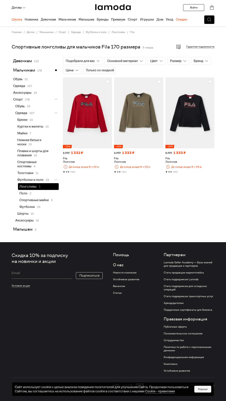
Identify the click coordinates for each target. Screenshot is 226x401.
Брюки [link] (22, 120)
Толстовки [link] (25, 173)
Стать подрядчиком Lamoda (181, 279)
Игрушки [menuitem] (147, 19)
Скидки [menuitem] (181, 19)
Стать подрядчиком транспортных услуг (188, 296)
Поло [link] (23, 193)
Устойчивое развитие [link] (126, 279)
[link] (113, 7)
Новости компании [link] (124, 272)
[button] (209, 19)
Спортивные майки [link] (34, 200)
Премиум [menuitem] (118, 19)
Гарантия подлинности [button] (200, 46)
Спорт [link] (62, 32)
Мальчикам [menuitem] (67, 19)
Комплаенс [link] (171, 364)
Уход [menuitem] (169, 19)
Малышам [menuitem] (86, 19)
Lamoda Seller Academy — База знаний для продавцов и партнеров (188, 264)
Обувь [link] (18, 79)
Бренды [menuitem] (103, 19)
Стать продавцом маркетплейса (184, 272)
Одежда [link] (76, 32)
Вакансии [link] (119, 286)
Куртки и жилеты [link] (30, 126)
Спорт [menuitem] (133, 19)
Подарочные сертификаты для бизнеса (188, 310)
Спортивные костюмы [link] (27, 164)
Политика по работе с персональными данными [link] (187, 348)
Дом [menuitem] (160, 19)
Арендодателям (174, 303)
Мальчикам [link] (46, 32)
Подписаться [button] (89, 275)
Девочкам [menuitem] (48, 19)
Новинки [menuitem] (31, 19)
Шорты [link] (23, 213)
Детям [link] (31, 32)
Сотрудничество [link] (174, 340)
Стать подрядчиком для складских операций (185, 287)
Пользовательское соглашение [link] (183, 333)
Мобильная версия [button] (202, 385)
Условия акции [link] (21, 285)
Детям (19, 7)
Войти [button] (193, 7)
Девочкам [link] (22, 60)
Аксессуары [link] (22, 93)
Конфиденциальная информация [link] (184, 357)
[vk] (65, 386)
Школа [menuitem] (17, 19)
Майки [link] (22, 133)
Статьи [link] (117, 293)
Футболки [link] (27, 207)
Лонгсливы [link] (118, 32)
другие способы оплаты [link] (140, 392)
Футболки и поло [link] (96, 32)
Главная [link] (17, 32)
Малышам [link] (23, 229)
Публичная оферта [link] (175, 326)
